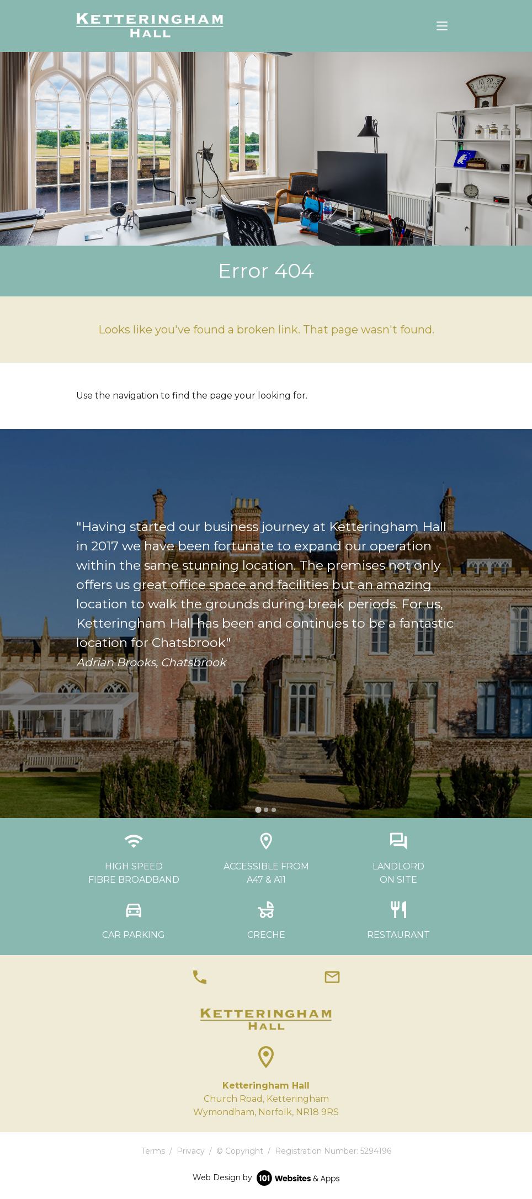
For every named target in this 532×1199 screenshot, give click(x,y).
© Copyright (239, 1151)
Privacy (191, 1151)
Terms (153, 1151)
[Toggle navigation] (442, 26)
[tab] (258, 810)
